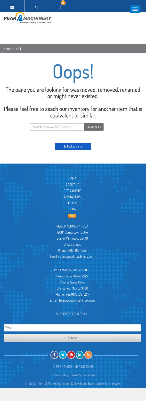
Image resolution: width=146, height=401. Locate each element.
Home (7, 49)
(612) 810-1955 (77, 250)
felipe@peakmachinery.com (77, 300)
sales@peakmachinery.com (76, 256)
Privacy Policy (59, 375)
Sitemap (72, 203)
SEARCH (94, 127)
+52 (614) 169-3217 (77, 294)
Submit (72, 338)
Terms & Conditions (82, 375)
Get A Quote (72, 191)
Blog (72, 209)
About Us (72, 185)
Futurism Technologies (107, 383)
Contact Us (72, 197)
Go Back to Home (73, 146)
